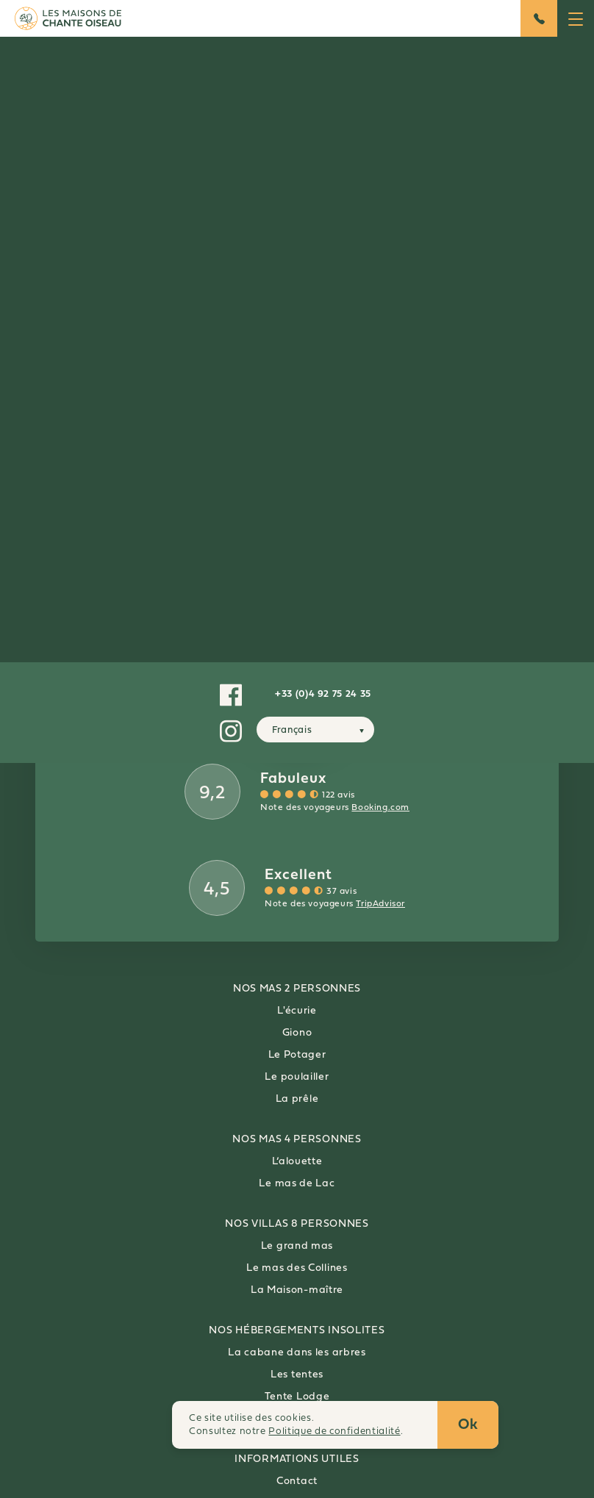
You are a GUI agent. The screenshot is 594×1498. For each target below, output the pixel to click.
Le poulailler (297, 1077)
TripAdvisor (380, 904)
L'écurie (297, 1011)
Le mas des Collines (296, 1268)
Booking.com (380, 807)
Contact (297, 1481)
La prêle (297, 1099)
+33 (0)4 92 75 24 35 (323, 694)
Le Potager (297, 1055)
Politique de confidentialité (334, 1431)
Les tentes (297, 1374)
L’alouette (297, 1161)
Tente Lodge (297, 1396)
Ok (468, 1425)
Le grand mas (297, 1246)
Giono (297, 1033)
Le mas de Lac (296, 1183)
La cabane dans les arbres (297, 1352)
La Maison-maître (297, 1290)
